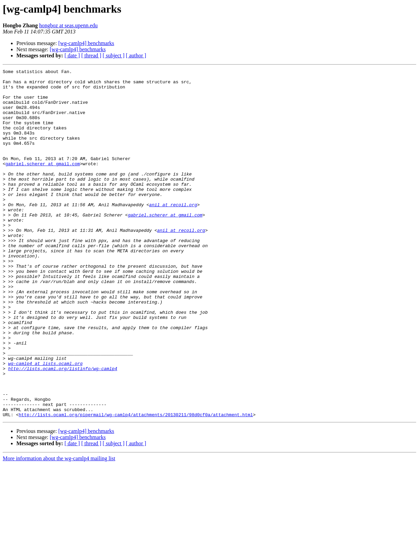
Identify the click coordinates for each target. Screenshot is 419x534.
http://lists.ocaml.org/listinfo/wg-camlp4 (62, 429)
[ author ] (136, 55)
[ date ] (72, 55)
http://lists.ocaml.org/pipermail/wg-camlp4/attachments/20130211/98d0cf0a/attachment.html (136, 484)
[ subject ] (114, 55)
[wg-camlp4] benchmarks (86, 43)
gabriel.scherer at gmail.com (42, 183)
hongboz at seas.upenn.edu (68, 25)
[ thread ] (91, 55)
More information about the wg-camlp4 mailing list (59, 528)
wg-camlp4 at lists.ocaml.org (45, 423)
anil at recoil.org (173, 232)
